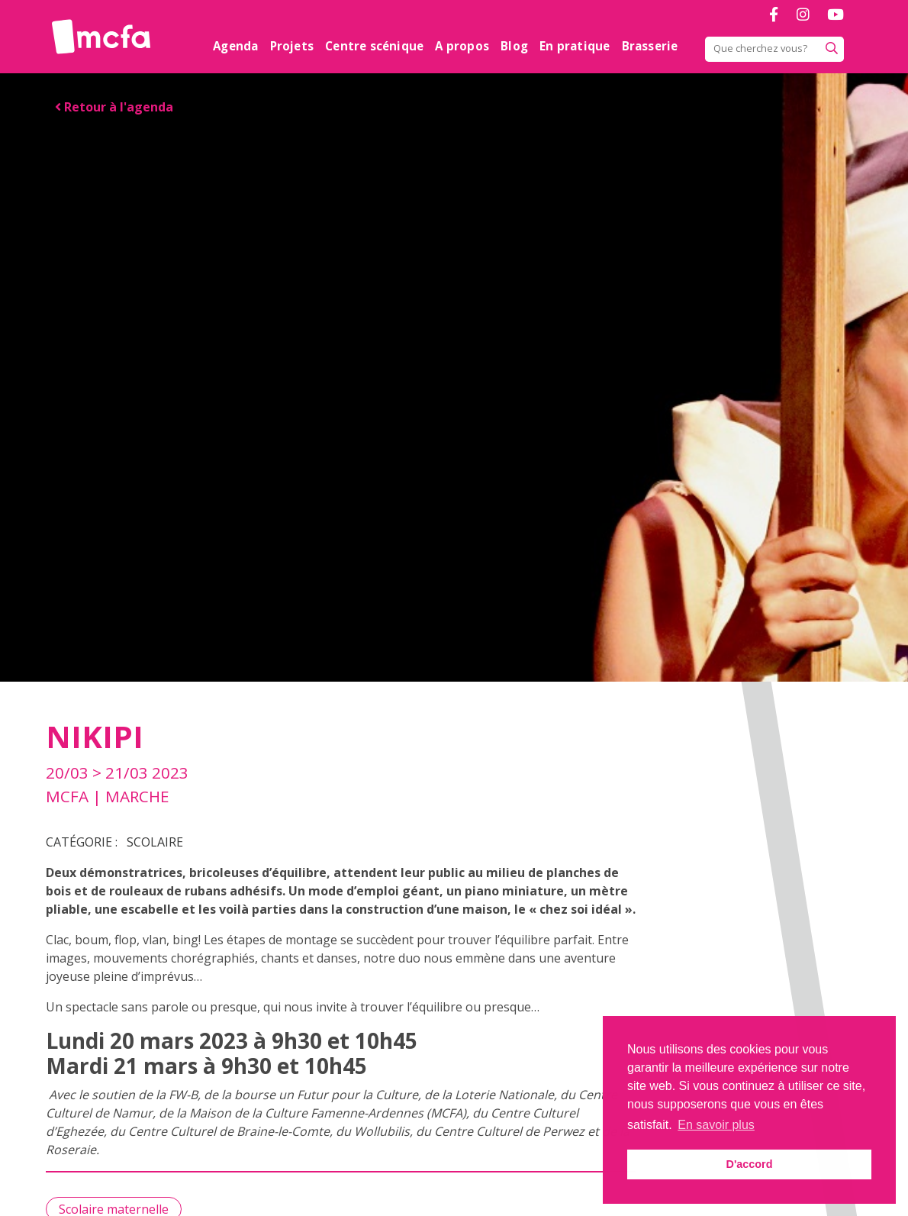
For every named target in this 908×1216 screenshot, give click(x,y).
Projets (292, 45)
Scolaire (155, 842)
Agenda (235, 45)
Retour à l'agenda (114, 106)
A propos (462, 45)
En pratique (574, 45)
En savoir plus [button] (716, 1124)
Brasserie (650, 45)
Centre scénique (374, 45)
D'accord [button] (749, 1164)
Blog (514, 45)
